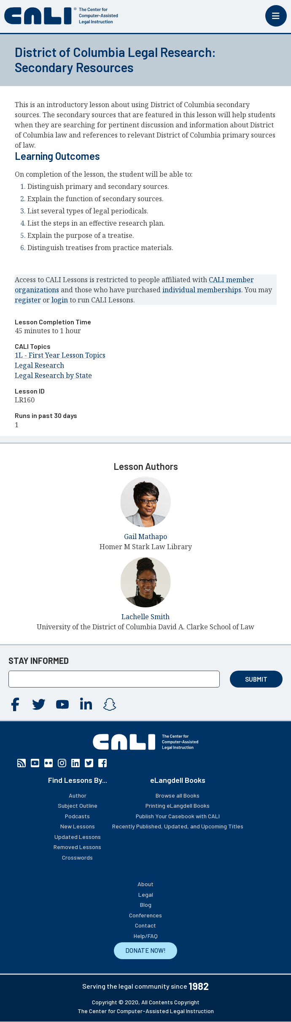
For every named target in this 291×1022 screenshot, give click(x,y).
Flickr (48, 763)
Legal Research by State (53, 375)
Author (77, 795)
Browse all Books (177, 795)
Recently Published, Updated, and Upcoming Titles (177, 826)
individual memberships (201, 289)
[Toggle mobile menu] (276, 16)
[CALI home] (61, 15)
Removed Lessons (77, 846)
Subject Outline (77, 805)
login (59, 300)
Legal (145, 894)
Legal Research (39, 365)
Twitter (39, 704)
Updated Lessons (77, 836)
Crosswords (77, 857)
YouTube (62, 704)
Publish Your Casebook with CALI (178, 816)
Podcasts (77, 816)
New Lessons (77, 826)
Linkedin (86, 704)
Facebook (15, 704)
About (145, 883)
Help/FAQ (146, 935)
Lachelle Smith (145, 616)
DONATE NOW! (145, 950)
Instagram (109, 704)
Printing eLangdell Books (178, 805)
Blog (145, 904)
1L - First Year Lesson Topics (60, 355)
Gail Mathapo (145, 536)
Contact (145, 925)
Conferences (145, 915)
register (28, 300)
